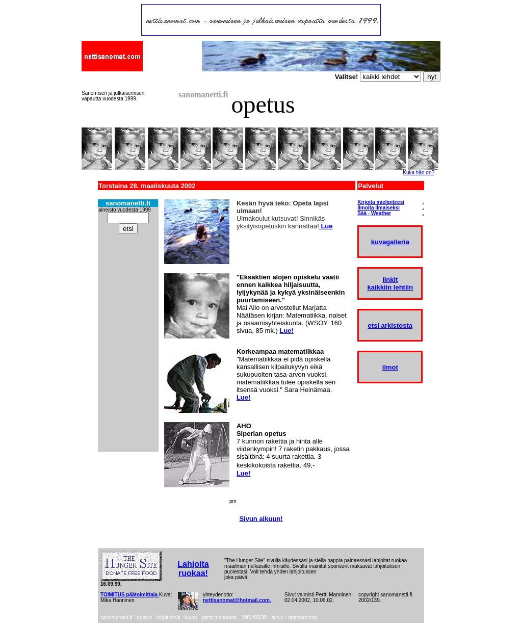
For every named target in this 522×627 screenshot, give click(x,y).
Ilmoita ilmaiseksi (378, 208)
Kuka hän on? (418, 172)
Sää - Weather (374, 213)
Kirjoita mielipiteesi (380, 202)
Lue (326, 226)
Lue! (286, 330)
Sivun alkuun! (260, 518)
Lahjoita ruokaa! (192, 569)
